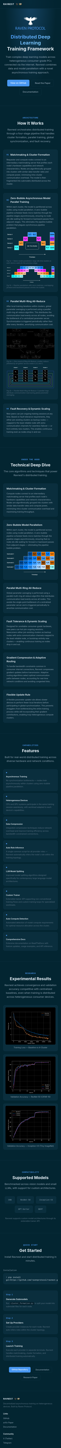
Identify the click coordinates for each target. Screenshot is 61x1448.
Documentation (30, 91)
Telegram (7, 1442)
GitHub (6, 1418)
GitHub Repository (20, 1369)
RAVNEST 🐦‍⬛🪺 (12, 4)
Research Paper (30, 1377)
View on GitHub (18, 83)
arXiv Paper (8, 1422)
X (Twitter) (7, 1438)
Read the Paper (42, 83)
